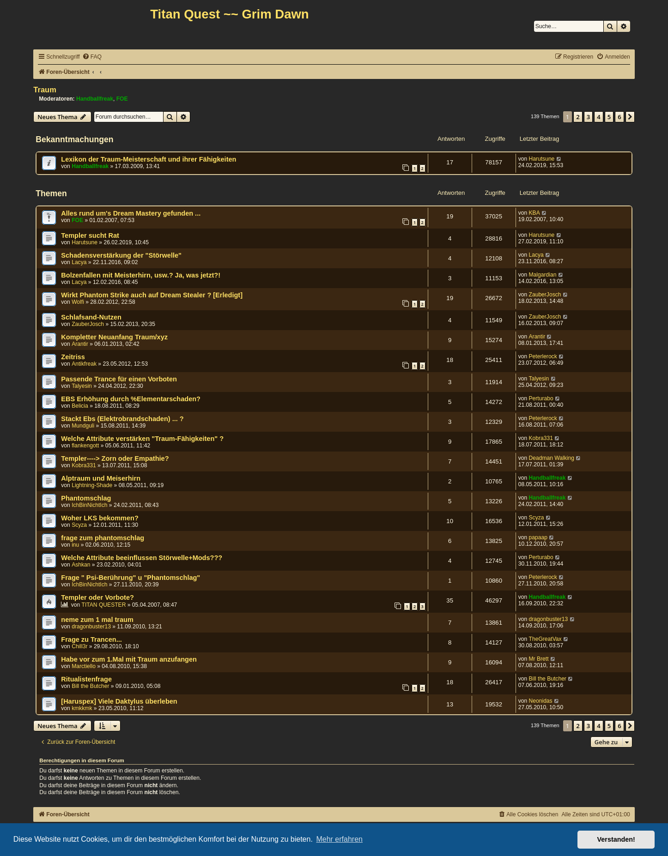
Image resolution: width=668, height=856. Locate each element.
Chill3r (79, 646)
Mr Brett (539, 659)
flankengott (85, 445)
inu (75, 545)
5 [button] (609, 117)
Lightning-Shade (92, 485)
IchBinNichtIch (89, 505)
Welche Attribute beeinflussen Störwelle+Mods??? (141, 557)
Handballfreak (94, 99)
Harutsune (542, 159)
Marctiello (84, 666)
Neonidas (541, 701)
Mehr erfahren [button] (339, 839)
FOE (122, 99)
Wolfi (78, 302)
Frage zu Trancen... (91, 639)
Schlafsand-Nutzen (91, 317)
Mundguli (83, 425)
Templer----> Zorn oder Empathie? (115, 458)
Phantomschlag (86, 498)
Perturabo (541, 398)
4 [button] (598, 117)
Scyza (79, 525)
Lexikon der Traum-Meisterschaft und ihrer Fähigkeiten (148, 159)
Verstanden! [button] (616, 839)
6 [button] (619, 117)
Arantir (80, 344)
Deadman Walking (551, 458)
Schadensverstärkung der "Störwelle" (121, 255)
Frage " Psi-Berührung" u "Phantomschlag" (130, 577)
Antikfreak (84, 364)
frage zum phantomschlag (102, 538)
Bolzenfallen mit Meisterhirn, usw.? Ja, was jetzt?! (140, 275)
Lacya (79, 262)
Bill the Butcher (90, 686)
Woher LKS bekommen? (100, 518)
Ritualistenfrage (86, 679)
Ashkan (81, 564)
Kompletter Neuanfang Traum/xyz (114, 337)
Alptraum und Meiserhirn (100, 478)
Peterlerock (543, 356)
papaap (538, 537)
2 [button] (577, 117)
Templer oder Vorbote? (97, 597)
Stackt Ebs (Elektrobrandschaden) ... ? (122, 418)
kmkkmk (82, 708)
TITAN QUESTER (104, 605)
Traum (44, 89)
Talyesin (82, 386)
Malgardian (543, 274)
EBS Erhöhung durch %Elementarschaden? (130, 399)
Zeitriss (73, 357)
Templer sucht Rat (90, 235)
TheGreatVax (545, 639)
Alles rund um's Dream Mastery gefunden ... (130, 213)
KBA (534, 213)
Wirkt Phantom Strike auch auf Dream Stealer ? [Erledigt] (152, 295)
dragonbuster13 (91, 626)
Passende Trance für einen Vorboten (119, 379)
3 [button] (588, 117)
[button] (630, 116)
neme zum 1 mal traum (97, 619)
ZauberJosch (545, 294)
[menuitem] (92, 57)
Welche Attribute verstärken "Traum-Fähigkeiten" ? (142, 438)
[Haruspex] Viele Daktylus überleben (119, 701)
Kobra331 (541, 438)
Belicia (80, 406)
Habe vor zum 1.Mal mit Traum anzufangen (129, 659)
